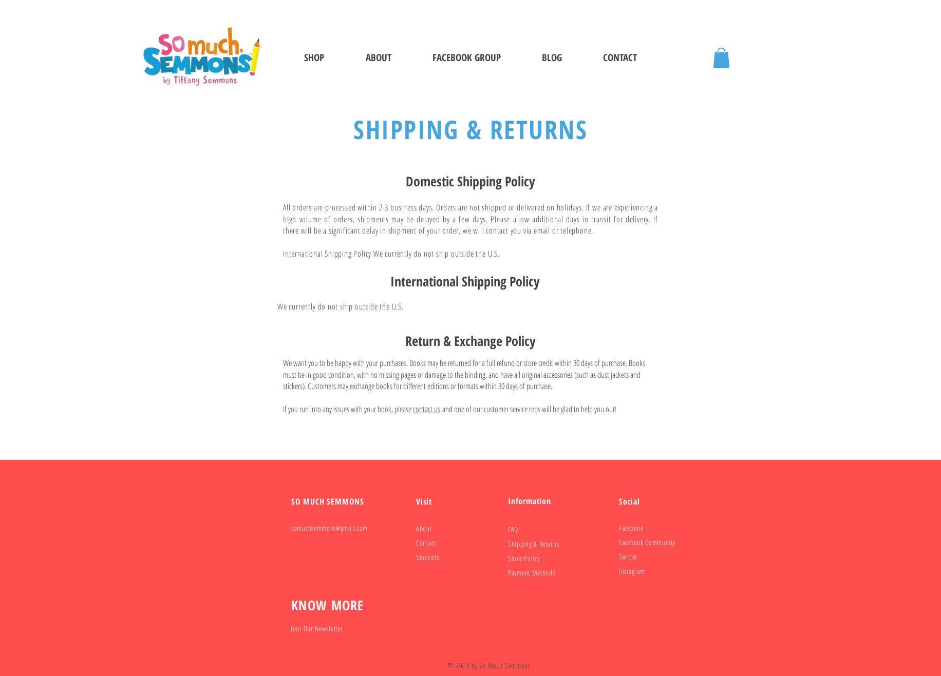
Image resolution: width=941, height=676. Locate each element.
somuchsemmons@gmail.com (329, 528)
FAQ (513, 529)
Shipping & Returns (533, 544)
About (424, 528)
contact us (426, 409)
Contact (426, 543)
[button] (721, 58)
